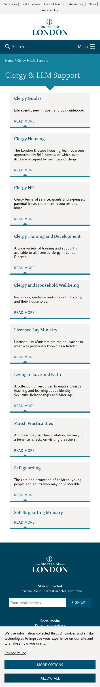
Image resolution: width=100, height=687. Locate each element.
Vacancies (10, 4)
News (92, 4)
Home (9, 60)
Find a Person (30, 4)
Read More (24, 121)
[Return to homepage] (50, 26)
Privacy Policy (15, 653)
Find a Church (53, 4)
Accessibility (50, 10)
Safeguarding (75, 4)
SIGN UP (78, 603)
